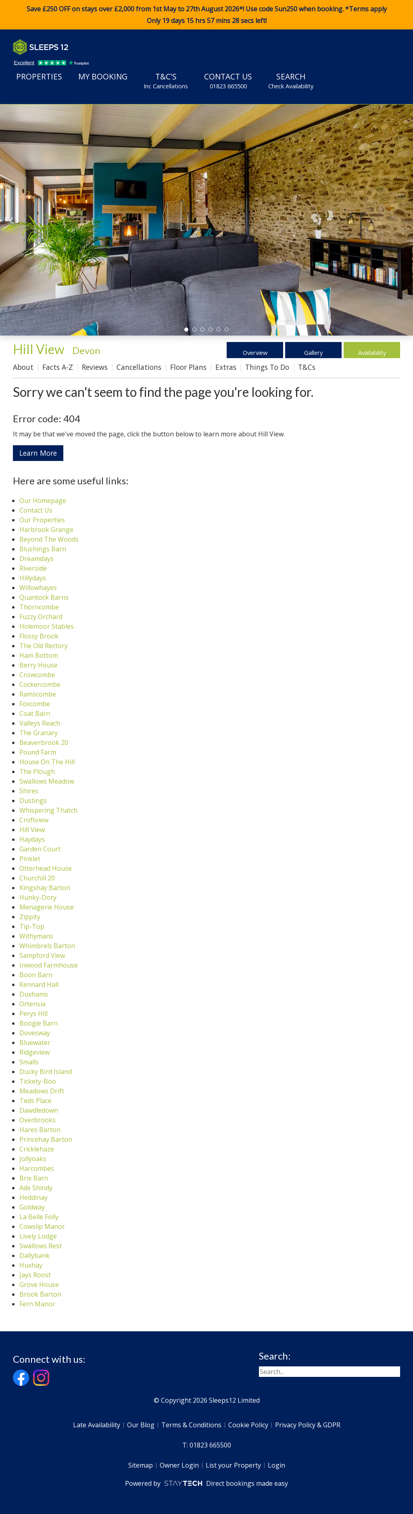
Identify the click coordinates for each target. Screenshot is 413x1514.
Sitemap (140, 1465)
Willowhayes (38, 587)
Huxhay (30, 1265)
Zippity (29, 916)
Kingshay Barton (44, 887)
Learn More (38, 453)
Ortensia (32, 1003)
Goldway (32, 1207)
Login (276, 1465)
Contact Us (228, 80)
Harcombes (36, 1168)
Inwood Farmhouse (48, 965)
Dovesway (34, 1032)
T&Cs (306, 367)
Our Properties (42, 519)
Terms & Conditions (191, 1424)
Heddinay (33, 1197)
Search (290, 80)
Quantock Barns (44, 597)
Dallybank (34, 1255)
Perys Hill (33, 1013)
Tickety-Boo (37, 1081)
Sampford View (42, 955)
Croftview (33, 819)
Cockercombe (39, 684)
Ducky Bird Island (45, 1071)
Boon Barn (35, 974)
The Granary (38, 732)
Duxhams (33, 994)
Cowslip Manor (42, 1226)
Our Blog (140, 1424)
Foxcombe (34, 703)
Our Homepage (42, 500)
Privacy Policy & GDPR (307, 1424)
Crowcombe (37, 674)
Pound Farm (37, 752)
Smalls (29, 1061)
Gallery (313, 350)
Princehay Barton (45, 1139)
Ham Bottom (38, 655)
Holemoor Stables (46, 626)
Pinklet (29, 858)
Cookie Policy (248, 1424)
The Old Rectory (43, 645)
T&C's (166, 80)
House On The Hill (47, 761)
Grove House (39, 1284)
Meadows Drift (41, 1090)
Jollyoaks (32, 1158)
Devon (86, 350)
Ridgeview (34, 1052)
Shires (28, 790)
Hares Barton (39, 1129)
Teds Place (35, 1100)
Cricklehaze (36, 1149)
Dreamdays (36, 558)
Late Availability (96, 1424)
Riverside (33, 568)
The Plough (37, 771)
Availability (372, 350)
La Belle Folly (38, 1216)
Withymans (36, 936)
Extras (225, 367)
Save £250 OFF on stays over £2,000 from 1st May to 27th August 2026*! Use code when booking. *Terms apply (206, 14)
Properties (39, 76)
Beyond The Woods (49, 539)
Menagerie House (46, 907)
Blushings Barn (42, 548)
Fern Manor (37, 1303)
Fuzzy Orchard (41, 616)
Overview (255, 350)
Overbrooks (37, 1120)
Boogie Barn (38, 1023)
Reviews (95, 367)
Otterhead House (45, 868)
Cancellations (139, 367)
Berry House (38, 665)
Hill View (32, 829)
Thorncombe (39, 607)
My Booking (102, 76)
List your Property (233, 1465)
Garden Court (39, 849)
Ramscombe (37, 694)
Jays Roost (35, 1274)
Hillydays (32, 577)
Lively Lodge (38, 1236)
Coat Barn (34, 713)
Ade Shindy (35, 1187)
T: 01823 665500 (206, 1445)
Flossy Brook (38, 636)
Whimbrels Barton (47, 945)
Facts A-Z (57, 367)
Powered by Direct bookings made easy (206, 1483)
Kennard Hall (38, 984)
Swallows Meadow (46, 781)
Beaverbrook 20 (43, 742)
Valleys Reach (39, 723)
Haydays (32, 839)
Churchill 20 (37, 878)
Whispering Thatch (48, 810)
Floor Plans (188, 367)
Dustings (33, 800)
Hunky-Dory (37, 897)
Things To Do (267, 367)
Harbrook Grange (46, 529)
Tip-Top (31, 926)
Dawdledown (38, 1110)
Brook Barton (40, 1294)
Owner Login (179, 1465)
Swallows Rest (40, 1245)
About (23, 367)
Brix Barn (33, 1178)
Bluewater (34, 1042)
